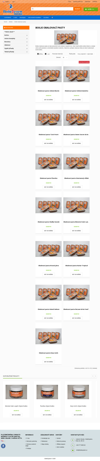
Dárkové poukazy (61, 441)
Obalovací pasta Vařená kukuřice (76, 91)
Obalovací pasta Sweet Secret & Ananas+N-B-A (80, 134)
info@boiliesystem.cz (81, 450)
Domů (5, 22)
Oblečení (7, 45)
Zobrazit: (58, 57)
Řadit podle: (72, 54)
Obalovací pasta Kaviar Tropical (76, 265)
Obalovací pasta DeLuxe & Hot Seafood (77, 309)
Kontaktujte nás (46, 438)
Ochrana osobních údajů (30, 445)
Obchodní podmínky (31, 441)
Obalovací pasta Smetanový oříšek (76, 178)
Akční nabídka (60, 447)
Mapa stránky (45, 444)
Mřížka (41, 54)
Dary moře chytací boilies (78, 406)
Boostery (7, 42)
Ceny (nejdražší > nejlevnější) (85, 54)
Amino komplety (9, 38)
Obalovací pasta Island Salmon (48, 309)
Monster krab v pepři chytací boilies (16, 406)
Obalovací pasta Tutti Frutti (48, 134)
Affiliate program (61, 444)
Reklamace (44, 441)
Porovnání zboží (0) (57, 53)
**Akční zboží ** (9, 32)
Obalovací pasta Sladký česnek (48, 222)
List (49, 54)
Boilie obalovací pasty (20, 22)
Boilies (10, 22)
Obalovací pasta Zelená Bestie (48, 91)
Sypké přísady (9, 48)
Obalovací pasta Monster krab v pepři (76, 222)
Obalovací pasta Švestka (48, 178)
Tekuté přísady (9, 51)
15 (63, 57)
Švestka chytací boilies (47, 406)
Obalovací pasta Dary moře (48, 353)
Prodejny (28, 448)
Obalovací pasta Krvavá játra (48, 265)
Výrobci (59, 438)
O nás (27, 438)
